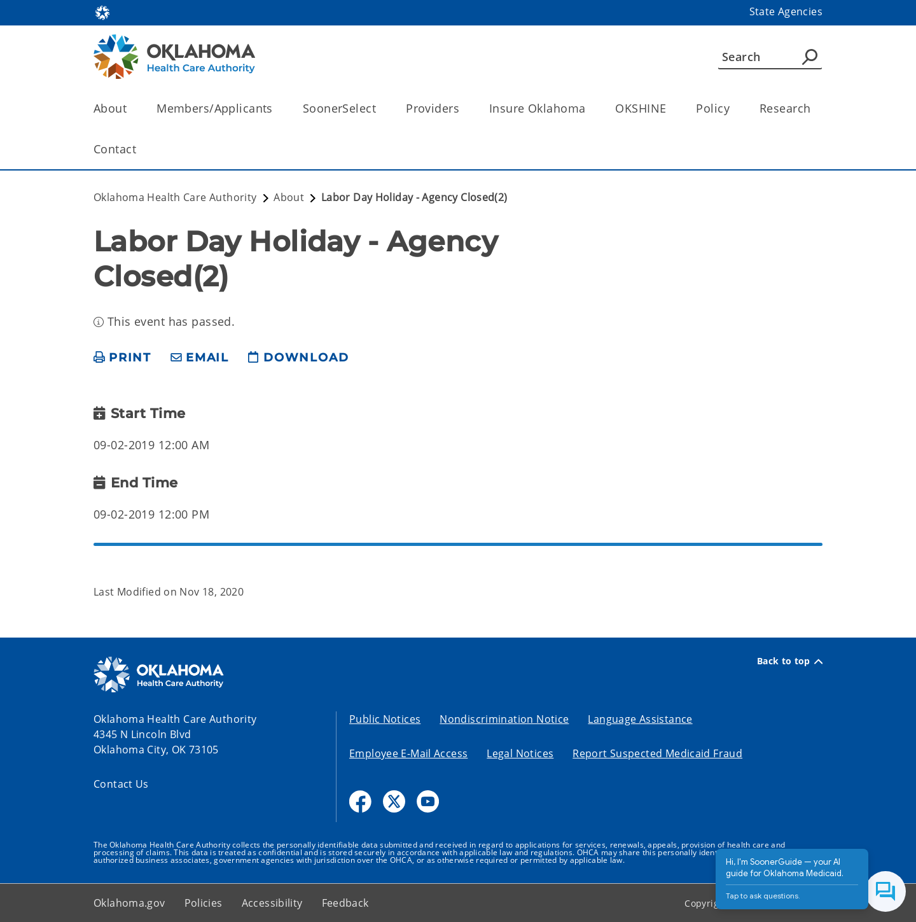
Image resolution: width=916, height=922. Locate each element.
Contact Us (121, 784)
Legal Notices (520, 753)
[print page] (122, 358)
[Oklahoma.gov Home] (102, 12)
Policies (203, 903)
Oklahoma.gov (129, 903)
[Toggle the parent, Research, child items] (814, 108)
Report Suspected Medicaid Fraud (657, 753)
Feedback (345, 903)
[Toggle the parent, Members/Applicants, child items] (277, 108)
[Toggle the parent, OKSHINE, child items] (670, 108)
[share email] (199, 358)
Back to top (789, 661)
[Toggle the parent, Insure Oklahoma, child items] (589, 108)
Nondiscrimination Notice (504, 719)
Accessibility (272, 903)
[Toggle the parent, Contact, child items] (140, 149)
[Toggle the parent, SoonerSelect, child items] (380, 108)
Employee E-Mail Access (408, 753)
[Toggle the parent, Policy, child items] (734, 108)
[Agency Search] (809, 56)
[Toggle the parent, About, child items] (131, 108)
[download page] (298, 358)
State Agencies (785, 11)
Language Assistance (640, 719)
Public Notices (384, 719)
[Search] (770, 56)
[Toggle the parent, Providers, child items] (463, 108)
